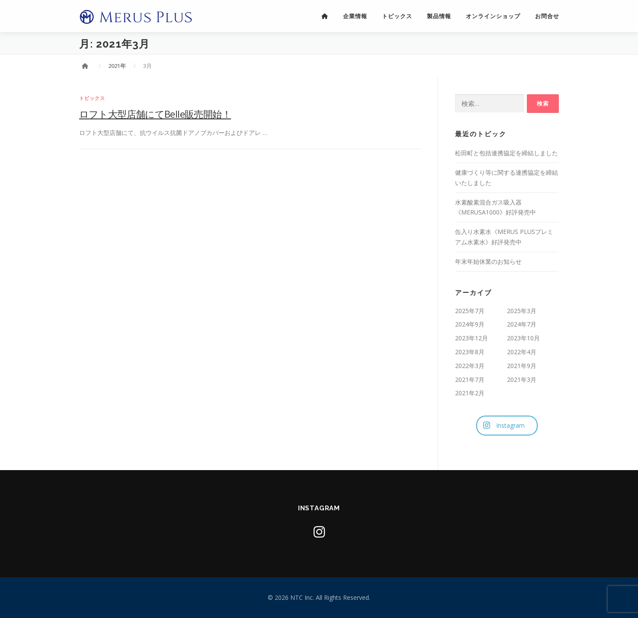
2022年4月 (521, 352)
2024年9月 (469, 324)
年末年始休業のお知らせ (488, 261)
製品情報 (439, 16)
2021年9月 (521, 366)
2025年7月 (469, 311)
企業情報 (355, 16)
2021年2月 (469, 393)
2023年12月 (471, 338)
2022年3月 (469, 366)
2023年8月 (469, 352)
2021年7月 (469, 379)
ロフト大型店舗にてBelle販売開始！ (155, 113)
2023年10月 (523, 338)
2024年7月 (521, 324)
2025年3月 (521, 311)
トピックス (397, 16)
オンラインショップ (493, 16)
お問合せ (547, 16)
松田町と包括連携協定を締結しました (506, 153)
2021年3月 (521, 379)
